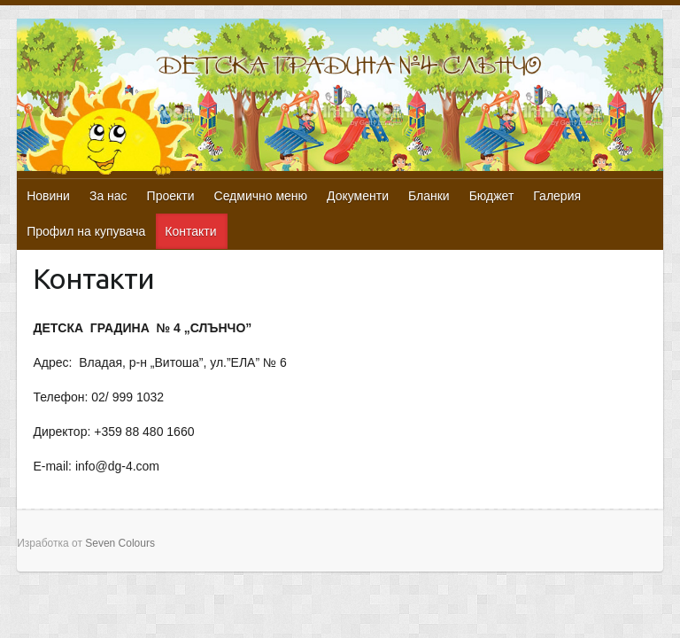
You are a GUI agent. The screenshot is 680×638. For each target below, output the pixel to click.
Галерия (557, 196)
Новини (48, 196)
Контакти (190, 231)
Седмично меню (261, 196)
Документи (358, 196)
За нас (108, 196)
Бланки (429, 196)
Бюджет (491, 196)
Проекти (171, 196)
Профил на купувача (86, 231)
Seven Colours (120, 543)
